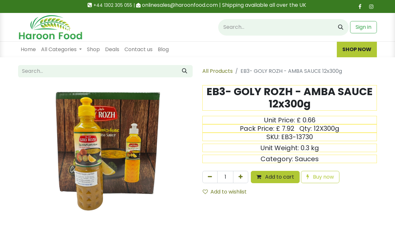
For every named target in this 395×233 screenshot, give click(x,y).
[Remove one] (210, 177)
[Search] (341, 27)
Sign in (363, 27)
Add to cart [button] (275, 177)
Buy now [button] (320, 177)
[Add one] (240, 177)
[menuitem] (28, 49)
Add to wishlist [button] (225, 191)
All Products (217, 71)
